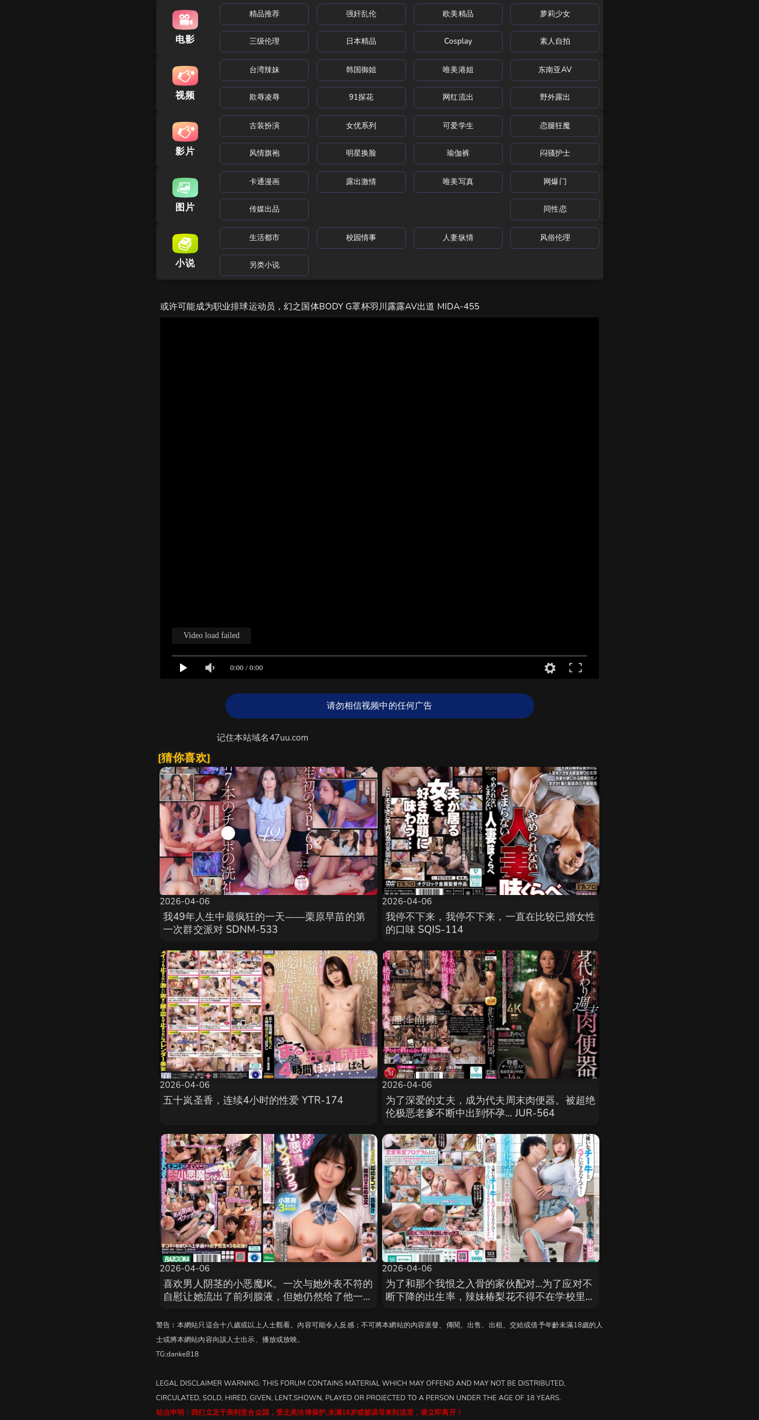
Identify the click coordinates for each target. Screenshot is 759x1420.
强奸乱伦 (361, 14)
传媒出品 (264, 209)
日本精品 (361, 41)
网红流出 (458, 97)
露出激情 (361, 182)
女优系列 (361, 126)
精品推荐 (264, 14)
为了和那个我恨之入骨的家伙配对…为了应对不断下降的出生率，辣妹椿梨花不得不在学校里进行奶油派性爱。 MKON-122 (491, 1296)
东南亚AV (555, 70)
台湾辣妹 (264, 70)
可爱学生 (458, 126)
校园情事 (361, 237)
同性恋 (554, 209)
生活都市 (264, 237)
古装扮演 (264, 126)
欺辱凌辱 (264, 97)
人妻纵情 (458, 237)
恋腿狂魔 (555, 126)
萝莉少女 (555, 14)
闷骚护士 (555, 153)
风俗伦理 (555, 237)
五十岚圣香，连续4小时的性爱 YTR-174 (253, 1100)
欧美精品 (458, 14)
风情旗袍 (264, 153)
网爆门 (554, 182)
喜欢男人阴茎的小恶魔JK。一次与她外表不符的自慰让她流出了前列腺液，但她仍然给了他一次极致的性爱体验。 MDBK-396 (268, 1296)
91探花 (361, 97)
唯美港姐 (458, 70)
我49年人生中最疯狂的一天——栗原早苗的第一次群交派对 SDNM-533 (264, 923)
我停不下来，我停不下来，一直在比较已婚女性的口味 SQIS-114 (491, 923)
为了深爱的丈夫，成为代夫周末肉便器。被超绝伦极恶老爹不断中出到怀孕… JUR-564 (491, 1107)
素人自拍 (555, 41)
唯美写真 (458, 182)
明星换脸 (361, 153)
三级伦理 (264, 41)
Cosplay (458, 41)
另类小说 (264, 265)
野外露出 (555, 97)
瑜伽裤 (458, 153)
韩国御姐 (361, 70)
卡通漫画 (264, 182)
